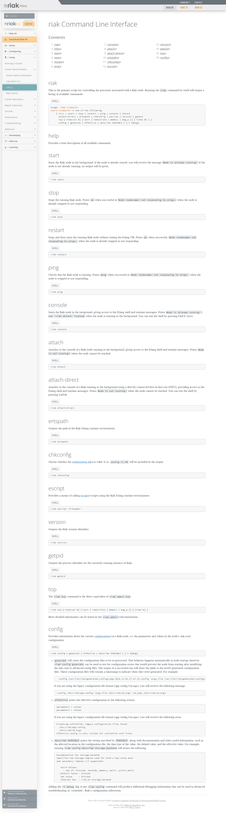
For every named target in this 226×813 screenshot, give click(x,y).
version (164, 44)
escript (111, 66)
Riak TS (184, 7)
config (164, 57)
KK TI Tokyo (134, 807)
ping (57, 66)
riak (56, 44)
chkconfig (113, 62)
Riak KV (170, 7)
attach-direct (115, 53)
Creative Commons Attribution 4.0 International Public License (139, 800)
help (57, 49)
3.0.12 (28, 23)
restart (58, 62)
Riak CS (198, 7)
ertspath (112, 57)
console (112, 44)
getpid (164, 49)
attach (111, 49)
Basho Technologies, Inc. (135, 805)
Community (185, 2)
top (162, 53)
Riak (12, 23)
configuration (102, 636)
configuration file (82, 461)
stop (57, 57)
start (57, 53)
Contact (198, 2)
